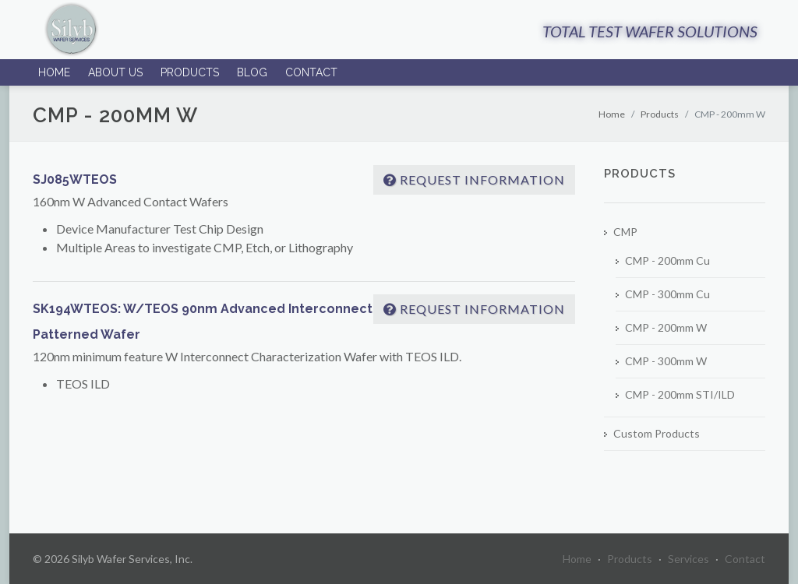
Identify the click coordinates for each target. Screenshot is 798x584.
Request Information (474, 179)
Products (190, 72)
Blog (252, 72)
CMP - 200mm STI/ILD (680, 394)
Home (54, 72)
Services (688, 558)
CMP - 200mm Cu (667, 260)
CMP (625, 231)
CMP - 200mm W (666, 327)
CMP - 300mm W (666, 361)
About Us (115, 72)
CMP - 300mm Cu (667, 294)
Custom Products (656, 433)
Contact (311, 72)
